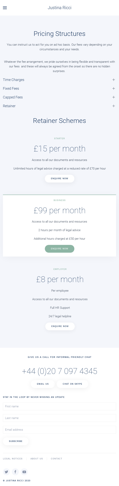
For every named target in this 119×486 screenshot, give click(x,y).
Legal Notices (13, 458)
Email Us (43, 384)
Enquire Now (59, 178)
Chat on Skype (72, 384)
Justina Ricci (59, 7)
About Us (36, 458)
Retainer (9, 106)
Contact (56, 458)
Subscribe (16, 441)
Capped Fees (13, 97)
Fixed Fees (11, 88)
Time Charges (13, 80)
